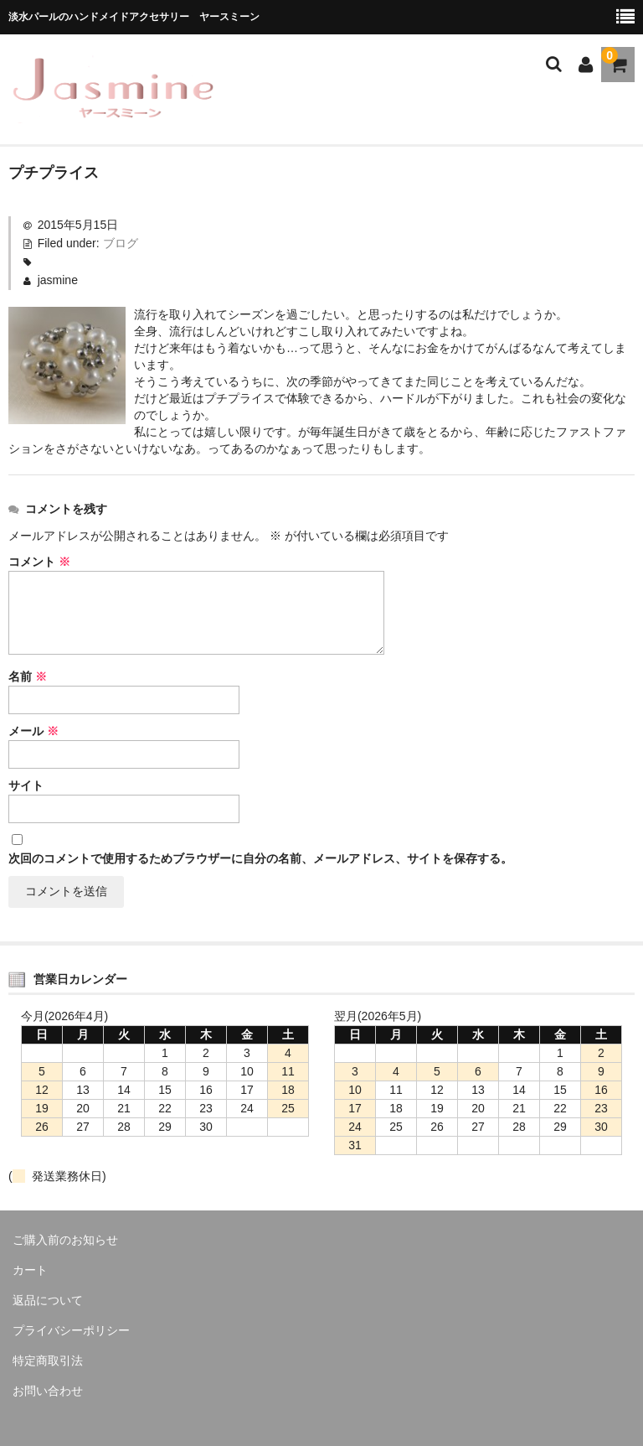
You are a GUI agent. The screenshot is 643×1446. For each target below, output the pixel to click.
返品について (48, 1300)
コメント (39, 561)
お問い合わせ (48, 1390)
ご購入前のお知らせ (65, 1239)
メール (33, 731)
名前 (27, 676)
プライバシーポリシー (71, 1330)
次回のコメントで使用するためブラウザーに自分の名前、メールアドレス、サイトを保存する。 (260, 858)
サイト (26, 785)
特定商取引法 (48, 1360)
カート (30, 1270)
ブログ (120, 243)
